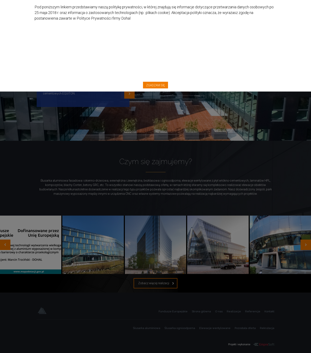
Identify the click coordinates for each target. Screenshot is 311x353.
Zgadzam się (264, 9)
